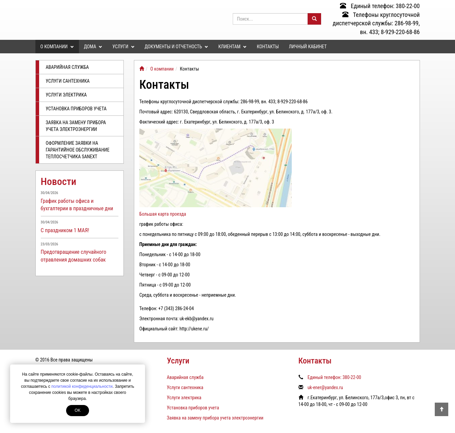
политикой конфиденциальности (81, 386)
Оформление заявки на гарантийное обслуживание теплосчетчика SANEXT (78, 149)
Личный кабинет (307, 46)
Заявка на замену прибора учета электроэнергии (76, 126)
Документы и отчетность (176, 46)
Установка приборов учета (76, 108)
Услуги (123, 46)
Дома (93, 46)
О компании (57, 46)
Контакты (268, 46)
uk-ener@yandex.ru (325, 387)
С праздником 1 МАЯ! (65, 230)
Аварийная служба (67, 67)
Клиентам (232, 46)
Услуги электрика (66, 95)
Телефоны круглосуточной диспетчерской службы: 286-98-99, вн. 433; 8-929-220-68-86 (376, 23)
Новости (59, 181)
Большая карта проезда (162, 214)
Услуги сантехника (68, 81)
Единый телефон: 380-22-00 (380, 5)
